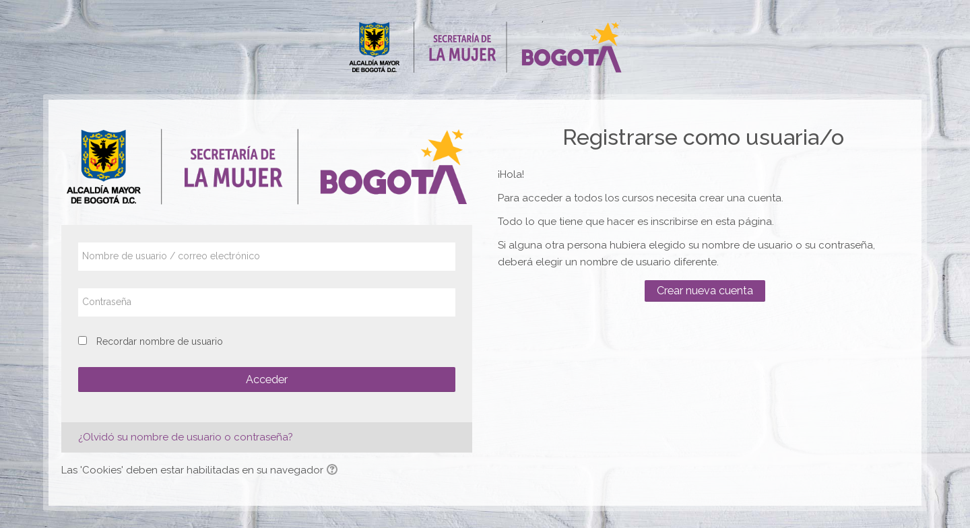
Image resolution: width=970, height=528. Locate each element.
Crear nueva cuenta (705, 290)
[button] (334, 470)
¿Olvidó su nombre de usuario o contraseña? (185, 437)
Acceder (267, 379)
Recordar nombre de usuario (159, 341)
